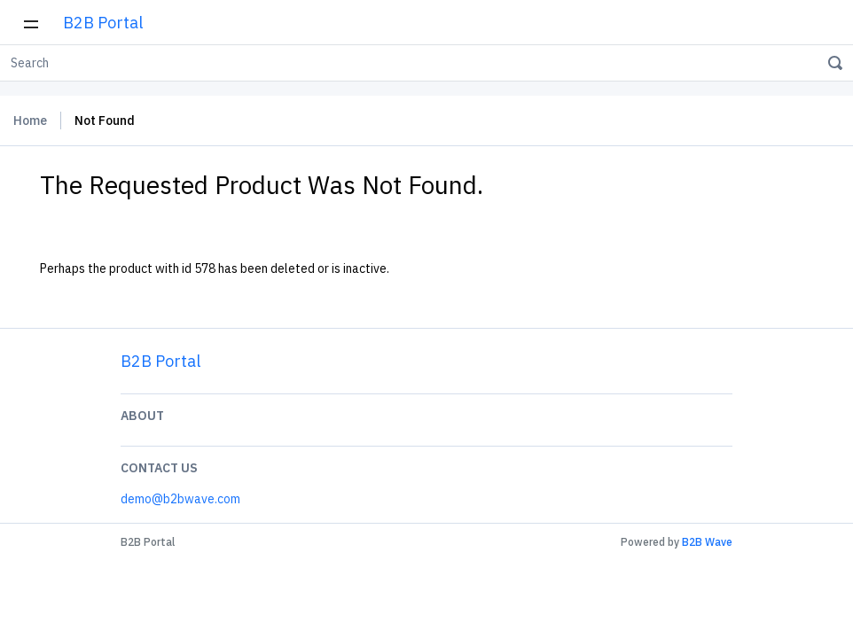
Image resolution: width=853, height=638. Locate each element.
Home (30, 120)
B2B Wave (707, 542)
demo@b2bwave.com (180, 499)
